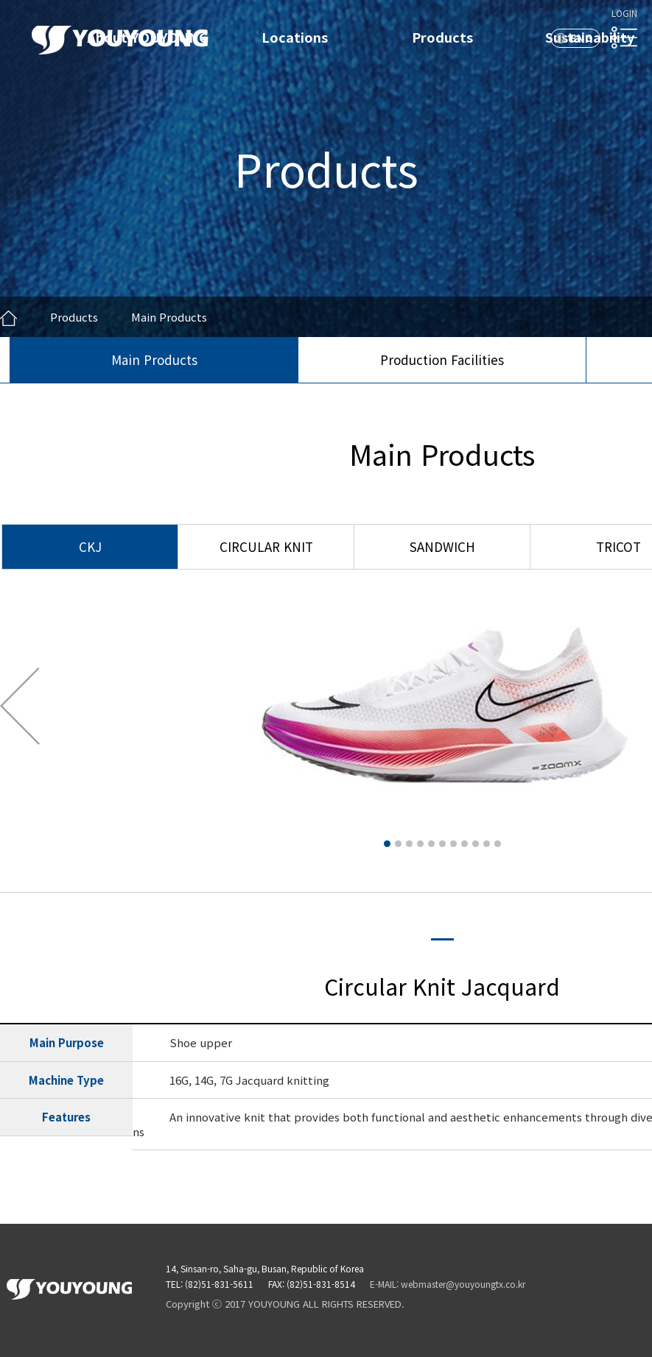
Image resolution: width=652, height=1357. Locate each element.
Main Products (154, 359)
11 (497, 843)
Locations (295, 36)
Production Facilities (442, 359)
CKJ (90, 546)
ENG (581, 38)
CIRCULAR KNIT (266, 546)
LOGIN (624, 13)
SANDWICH (442, 546)
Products (442, 36)
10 (486, 843)
